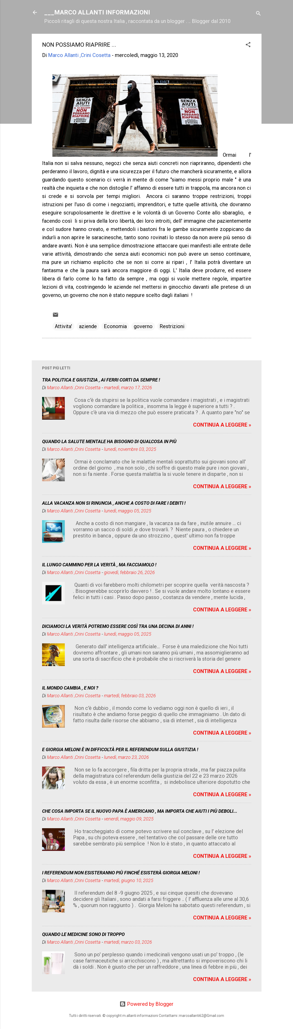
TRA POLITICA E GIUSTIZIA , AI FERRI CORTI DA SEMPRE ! (101, 380)
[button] (248, 45)
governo (143, 326)
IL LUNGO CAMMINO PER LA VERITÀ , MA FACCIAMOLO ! (99, 564)
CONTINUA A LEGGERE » (222, 425)
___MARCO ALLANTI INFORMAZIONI (97, 12)
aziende (88, 326)
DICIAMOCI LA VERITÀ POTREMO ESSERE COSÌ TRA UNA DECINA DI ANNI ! (118, 626)
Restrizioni (172, 326)
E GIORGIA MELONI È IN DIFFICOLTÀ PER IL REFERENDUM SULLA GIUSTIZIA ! (120, 749)
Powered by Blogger (146, 1004)
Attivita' (63, 326)
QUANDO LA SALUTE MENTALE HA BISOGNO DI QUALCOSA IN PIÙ (109, 441)
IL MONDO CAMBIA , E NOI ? (70, 688)
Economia (115, 326)
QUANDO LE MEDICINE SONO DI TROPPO (83, 934)
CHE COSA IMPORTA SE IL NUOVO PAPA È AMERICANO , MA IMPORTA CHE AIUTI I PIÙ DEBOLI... (139, 811)
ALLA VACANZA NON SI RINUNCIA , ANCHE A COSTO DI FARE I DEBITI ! (114, 503)
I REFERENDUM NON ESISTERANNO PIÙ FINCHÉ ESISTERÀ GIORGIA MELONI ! (121, 872)
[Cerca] (258, 14)
